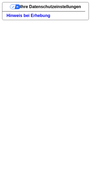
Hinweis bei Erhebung (28, 15)
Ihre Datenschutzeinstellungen (50, 6)
